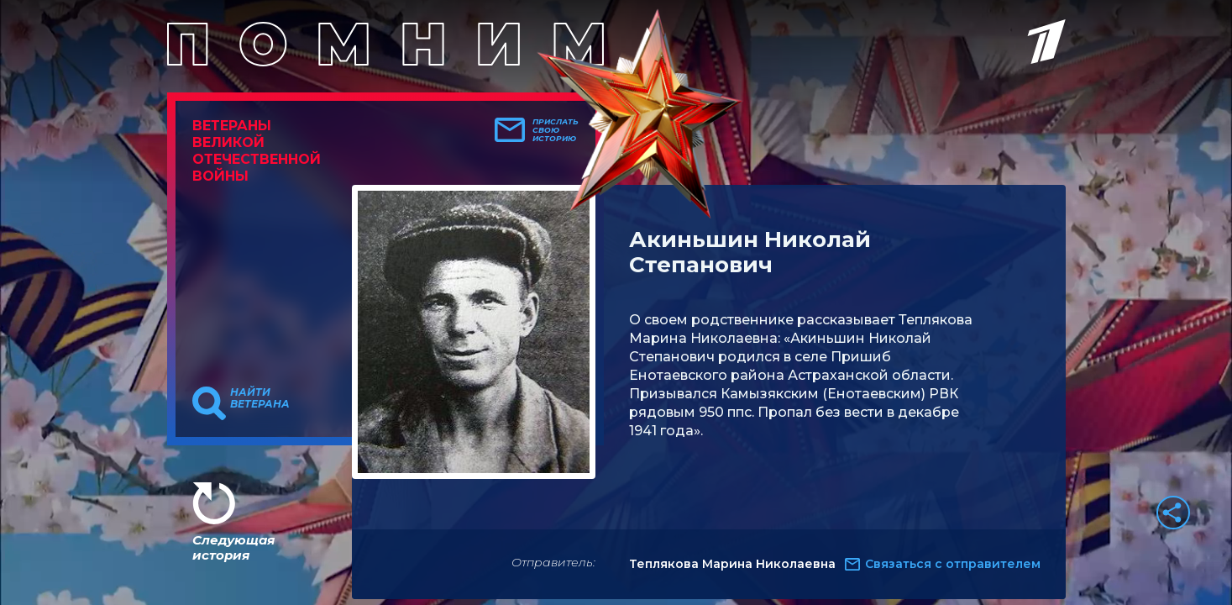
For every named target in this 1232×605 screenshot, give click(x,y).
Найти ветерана (260, 398)
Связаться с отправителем (953, 563)
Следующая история (233, 547)
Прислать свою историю (555, 130)
